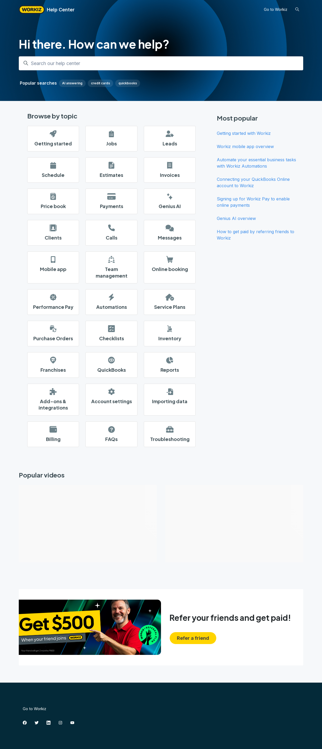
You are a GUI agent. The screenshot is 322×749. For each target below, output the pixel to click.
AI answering (72, 83)
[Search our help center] (161, 63)
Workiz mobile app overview (245, 146)
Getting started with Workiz (244, 133)
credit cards (100, 83)
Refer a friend (193, 638)
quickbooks (127, 83)
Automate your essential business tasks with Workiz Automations (256, 163)
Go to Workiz (275, 9)
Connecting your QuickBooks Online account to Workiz (253, 182)
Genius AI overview (236, 218)
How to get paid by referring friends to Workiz (255, 235)
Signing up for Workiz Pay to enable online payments (253, 202)
